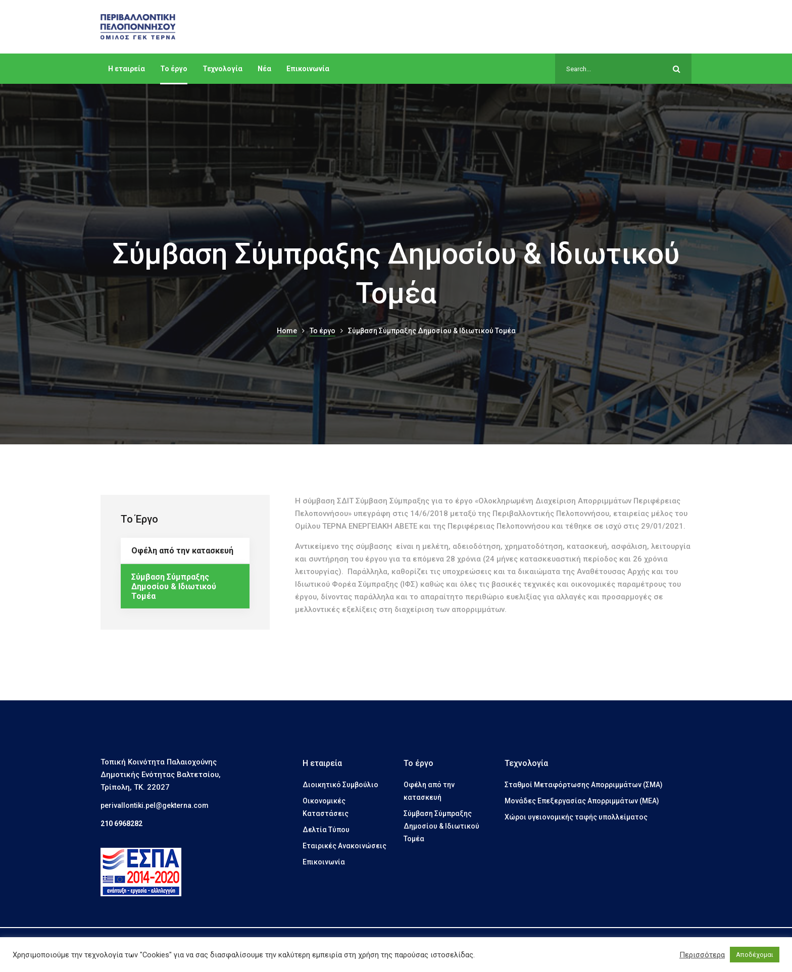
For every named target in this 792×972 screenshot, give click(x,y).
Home (287, 331)
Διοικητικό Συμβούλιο (340, 785)
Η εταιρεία (126, 69)
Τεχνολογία (222, 69)
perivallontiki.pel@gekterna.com (155, 805)
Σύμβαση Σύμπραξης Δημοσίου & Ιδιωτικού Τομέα (173, 586)
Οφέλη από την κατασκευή (182, 550)
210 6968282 (121, 824)
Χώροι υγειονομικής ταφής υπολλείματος (576, 817)
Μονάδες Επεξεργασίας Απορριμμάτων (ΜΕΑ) (582, 801)
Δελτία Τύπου (326, 830)
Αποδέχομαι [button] (754, 954)
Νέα (264, 69)
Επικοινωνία (307, 69)
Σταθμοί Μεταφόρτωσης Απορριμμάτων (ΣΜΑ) (584, 785)
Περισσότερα (702, 954)
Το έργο (173, 69)
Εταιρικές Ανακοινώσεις (344, 846)
